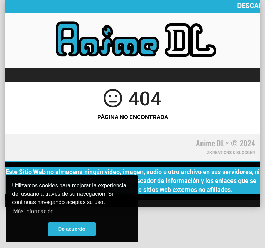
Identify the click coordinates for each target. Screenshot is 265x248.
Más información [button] (33, 211)
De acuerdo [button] (71, 229)
